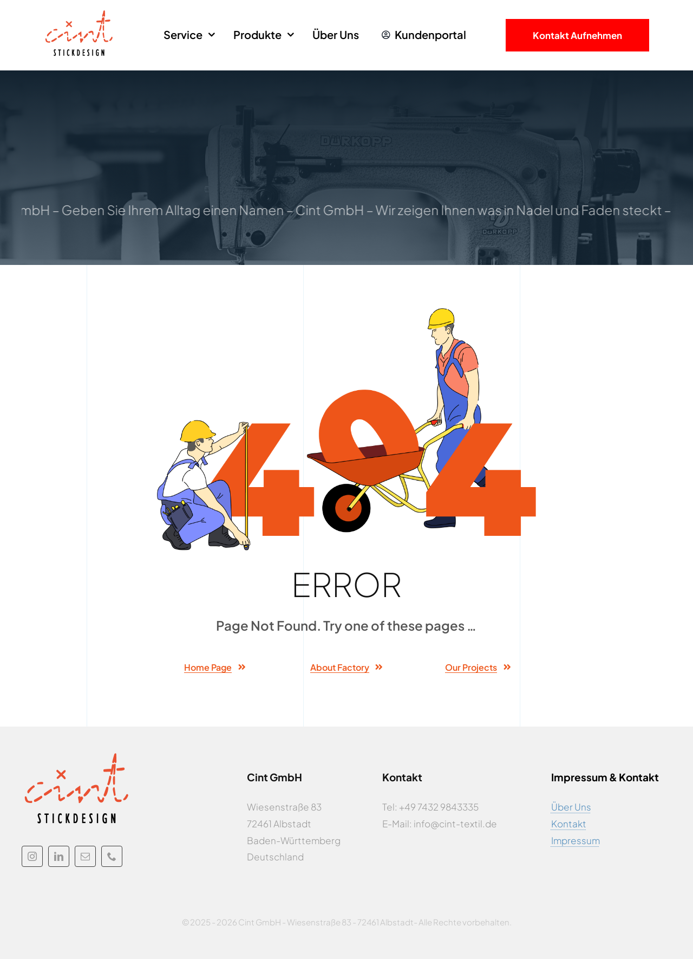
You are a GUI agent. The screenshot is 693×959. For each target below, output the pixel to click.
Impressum (575, 840)
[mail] (85, 856)
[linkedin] (58, 856)
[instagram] (32, 856)
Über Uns (571, 807)
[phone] (111, 856)
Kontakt (568, 824)
